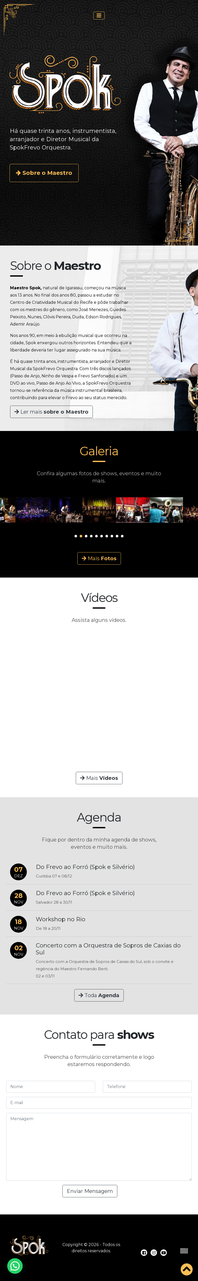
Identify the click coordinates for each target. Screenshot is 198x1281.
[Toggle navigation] (99, 15)
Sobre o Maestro (44, 172)
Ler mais (51, 412)
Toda (99, 995)
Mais (99, 558)
